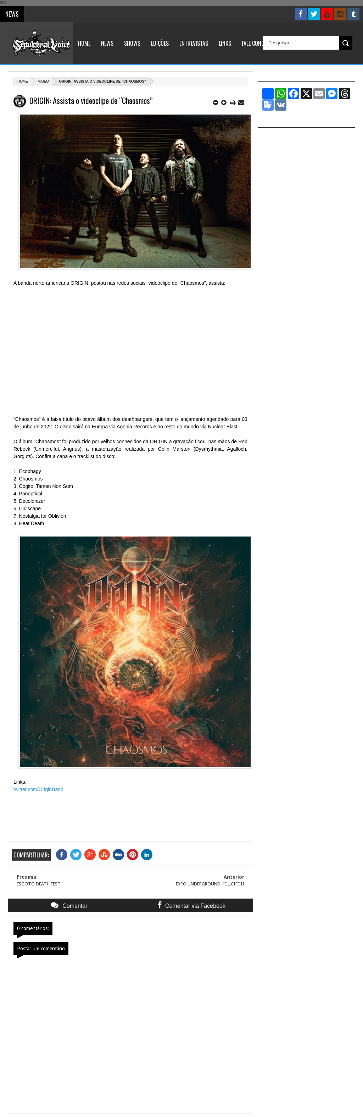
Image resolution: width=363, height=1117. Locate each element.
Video (43, 81)
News (107, 43)
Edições (160, 43)
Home (84, 43)
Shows (132, 43)
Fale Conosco (257, 43)
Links (225, 43)
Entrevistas (193, 43)
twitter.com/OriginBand (38, 789)
